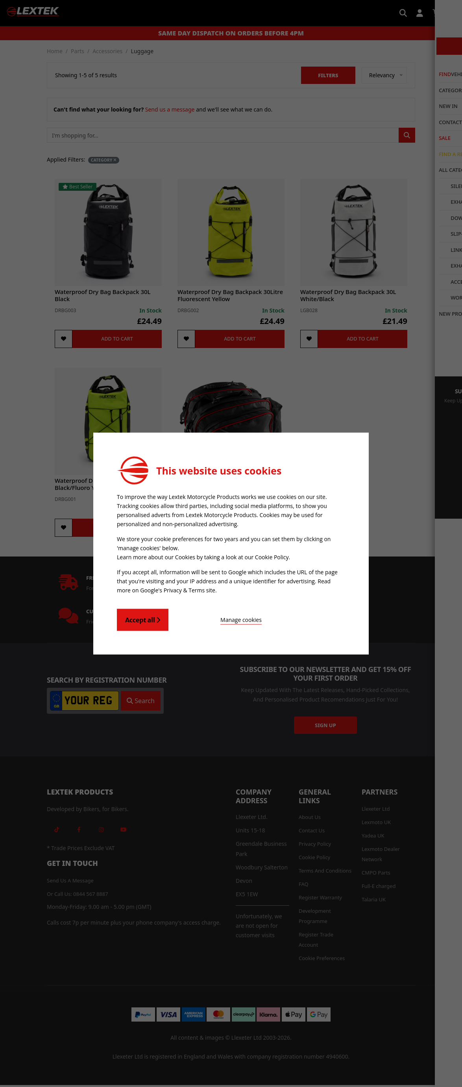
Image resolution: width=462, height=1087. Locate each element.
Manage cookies (212, 618)
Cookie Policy (272, 556)
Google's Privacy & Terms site (177, 588)
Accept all (142, 618)
